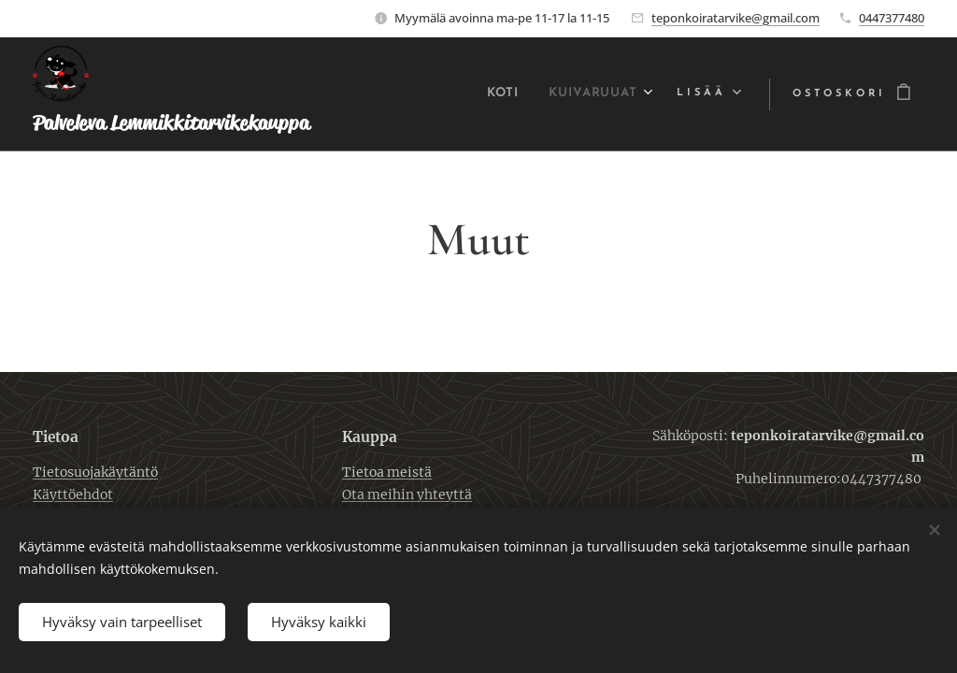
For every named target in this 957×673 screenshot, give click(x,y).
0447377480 (891, 17)
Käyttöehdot (73, 494)
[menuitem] (489, 94)
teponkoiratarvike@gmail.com (735, 17)
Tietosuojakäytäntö (95, 473)
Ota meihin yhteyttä (407, 494)
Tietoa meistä (387, 473)
